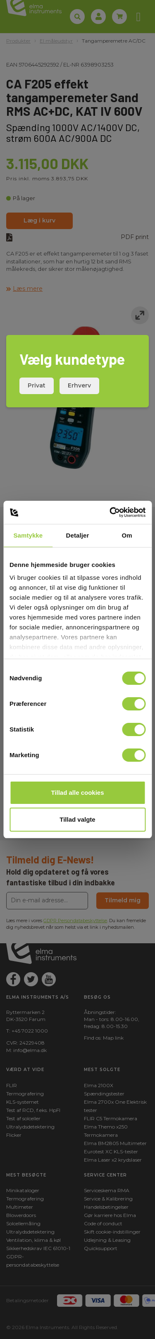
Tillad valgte (77, 819)
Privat (36, 385)
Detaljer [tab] (77, 535)
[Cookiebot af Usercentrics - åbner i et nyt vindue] (110, 512)
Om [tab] (127, 535)
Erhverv (79, 385)
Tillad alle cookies (77, 792)
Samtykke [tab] (28, 535)
